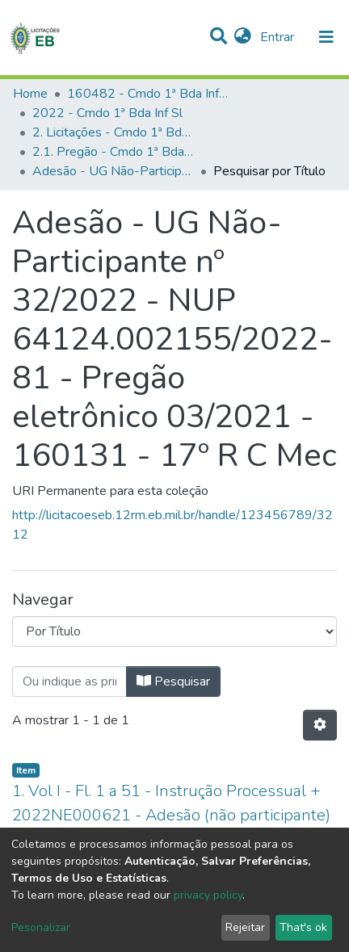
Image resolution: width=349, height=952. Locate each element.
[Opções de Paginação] (320, 725)
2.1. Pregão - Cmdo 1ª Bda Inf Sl (113, 152)
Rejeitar (245, 927)
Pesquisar (173, 681)
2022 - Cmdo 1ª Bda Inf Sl (107, 113)
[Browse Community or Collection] (174, 631)
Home (30, 94)
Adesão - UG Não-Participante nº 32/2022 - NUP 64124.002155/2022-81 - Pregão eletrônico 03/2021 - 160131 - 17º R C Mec (113, 171)
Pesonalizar (40, 927)
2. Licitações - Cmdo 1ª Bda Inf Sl (113, 132)
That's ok (303, 927)
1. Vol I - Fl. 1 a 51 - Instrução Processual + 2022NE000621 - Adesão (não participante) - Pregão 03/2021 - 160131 (171, 815)
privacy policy (208, 895)
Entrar (278, 37)
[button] (243, 37)
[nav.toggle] (326, 37)
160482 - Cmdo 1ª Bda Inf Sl (148, 94)
